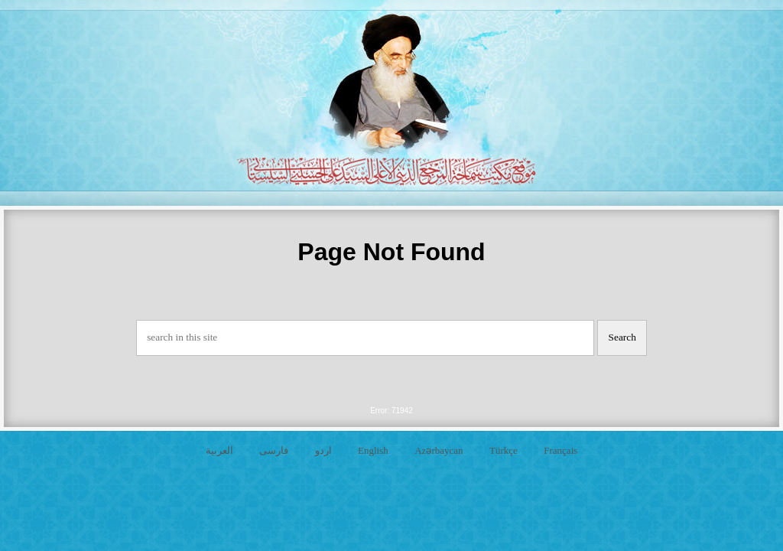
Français (560, 450)
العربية (219, 450)
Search (622, 337)
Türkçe (503, 450)
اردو (323, 450)
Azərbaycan (438, 450)
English (373, 450)
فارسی (273, 450)
